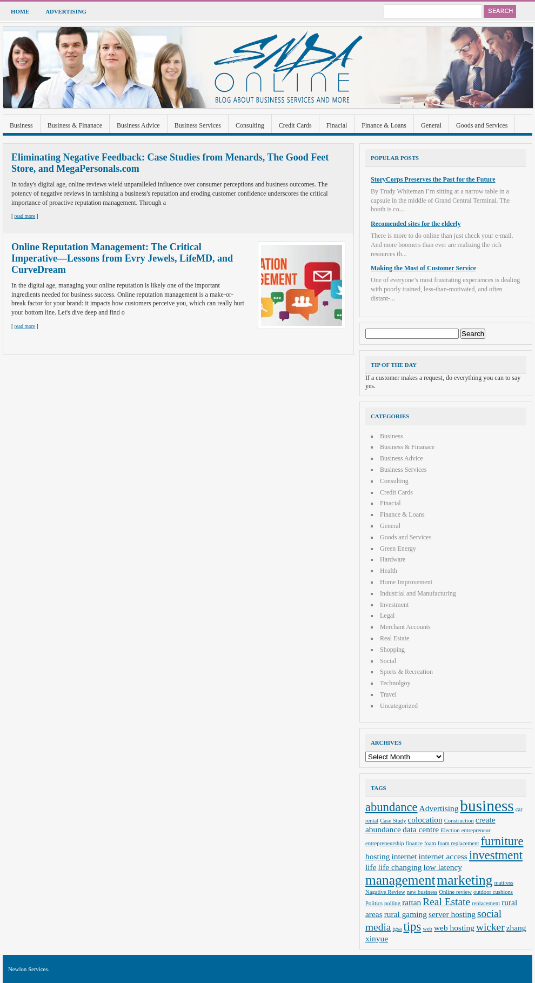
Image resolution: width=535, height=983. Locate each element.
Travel (388, 694)
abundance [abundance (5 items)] (391, 807)
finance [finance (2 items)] (414, 843)
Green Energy (398, 548)
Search (500, 11)
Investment (394, 604)
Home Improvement (406, 582)
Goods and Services (481, 125)
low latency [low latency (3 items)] (443, 867)
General (431, 125)
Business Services (198, 125)
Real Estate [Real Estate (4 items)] (446, 901)
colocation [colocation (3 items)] (425, 819)
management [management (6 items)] (400, 879)
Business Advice (138, 125)
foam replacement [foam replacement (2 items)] (458, 843)
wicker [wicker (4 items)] (490, 927)
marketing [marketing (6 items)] (465, 879)
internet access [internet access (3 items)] (443, 856)
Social (388, 661)
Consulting (250, 125)
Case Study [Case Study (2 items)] (393, 821)
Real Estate (394, 638)
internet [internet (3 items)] (404, 856)
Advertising (65, 11)
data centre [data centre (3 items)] (421, 829)
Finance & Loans (384, 125)
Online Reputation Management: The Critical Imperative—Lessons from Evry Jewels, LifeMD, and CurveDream (122, 258)
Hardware (392, 559)
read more (25, 216)
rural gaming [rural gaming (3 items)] (405, 914)
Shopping (392, 649)
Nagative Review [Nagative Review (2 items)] (385, 892)
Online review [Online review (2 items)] (455, 892)
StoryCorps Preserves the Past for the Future (433, 179)
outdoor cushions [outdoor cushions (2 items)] (493, 892)
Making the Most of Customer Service (423, 268)
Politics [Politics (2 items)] (374, 903)
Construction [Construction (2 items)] (459, 821)
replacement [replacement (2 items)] (486, 903)
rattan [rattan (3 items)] (411, 902)
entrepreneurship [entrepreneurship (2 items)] (384, 843)
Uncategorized (399, 706)
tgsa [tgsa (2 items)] (397, 929)
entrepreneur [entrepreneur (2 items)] (476, 830)
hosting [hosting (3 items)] (377, 856)
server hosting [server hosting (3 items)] (452, 914)
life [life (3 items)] (371, 867)
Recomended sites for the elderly (415, 224)
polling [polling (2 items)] (392, 903)
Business (21, 125)
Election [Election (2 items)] (450, 830)
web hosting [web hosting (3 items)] (454, 927)
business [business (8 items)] (486, 805)
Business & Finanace (75, 125)
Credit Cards (295, 125)
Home (20, 11)
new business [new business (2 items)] (422, 892)
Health (388, 570)
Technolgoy (395, 683)
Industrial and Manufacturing (418, 593)
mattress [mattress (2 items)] (503, 883)
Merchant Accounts (405, 627)
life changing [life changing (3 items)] (400, 867)
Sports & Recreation (406, 672)
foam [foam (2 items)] (430, 843)
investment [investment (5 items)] (496, 855)
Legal (387, 615)
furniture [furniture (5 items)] (502, 841)
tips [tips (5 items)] (413, 926)
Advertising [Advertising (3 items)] (439, 808)
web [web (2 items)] (427, 929)
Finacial (336, 125)
